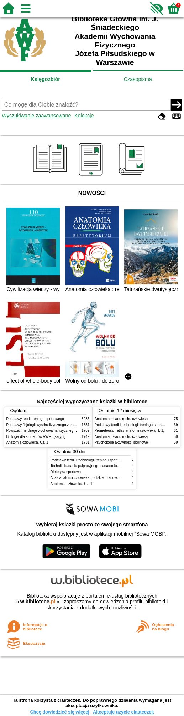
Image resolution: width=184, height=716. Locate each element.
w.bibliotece (38, 601)
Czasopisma (138, 79)
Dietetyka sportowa (66, 472)
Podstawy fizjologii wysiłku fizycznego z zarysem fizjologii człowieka (60, 425)
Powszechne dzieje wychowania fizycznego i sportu (47, 431)
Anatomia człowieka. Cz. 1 (27, 442)
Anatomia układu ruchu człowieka (121, 419)
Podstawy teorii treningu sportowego (35, 419)
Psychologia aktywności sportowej (122, 442)
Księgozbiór (45, 79)
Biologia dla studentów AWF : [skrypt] (35, 437)
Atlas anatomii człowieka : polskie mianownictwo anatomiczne (100, 478)
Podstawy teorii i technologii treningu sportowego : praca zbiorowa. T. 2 (107, 460)
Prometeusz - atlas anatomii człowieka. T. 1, (129, 431)
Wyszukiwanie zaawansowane (36, 115)
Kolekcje (84, 115)
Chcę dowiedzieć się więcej (59, 712)
